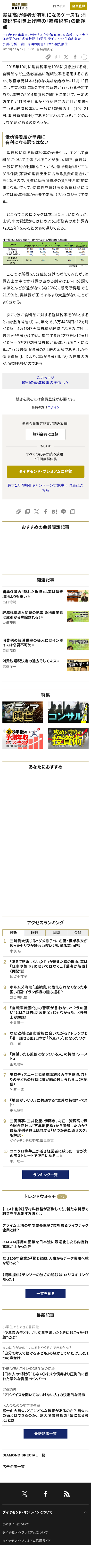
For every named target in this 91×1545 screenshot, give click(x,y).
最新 (13, 933)
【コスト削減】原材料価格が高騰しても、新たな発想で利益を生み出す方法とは (45, 1211)
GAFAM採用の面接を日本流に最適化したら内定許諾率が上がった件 (45, 1244)
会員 (78, 933)
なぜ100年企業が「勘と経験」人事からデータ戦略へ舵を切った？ (45, 1260)
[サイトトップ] (18, 6)
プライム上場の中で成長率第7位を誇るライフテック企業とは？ (45, 1227)
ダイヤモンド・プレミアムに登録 (45, 471)
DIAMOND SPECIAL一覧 (23, 1455)
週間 (56, 933)
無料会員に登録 (45, 434)
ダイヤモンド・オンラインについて (27, 1512)
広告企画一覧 (13, 1467)
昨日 (35, 933)
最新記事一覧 (45, 1434)
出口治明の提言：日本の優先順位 (44, 44)
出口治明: (45, 37)
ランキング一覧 (45, 1175)
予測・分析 (9, 44)
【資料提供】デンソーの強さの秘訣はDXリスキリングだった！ (45, 1277)
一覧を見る (45, 1294)
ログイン (59, 6)
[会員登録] (78, 6)
